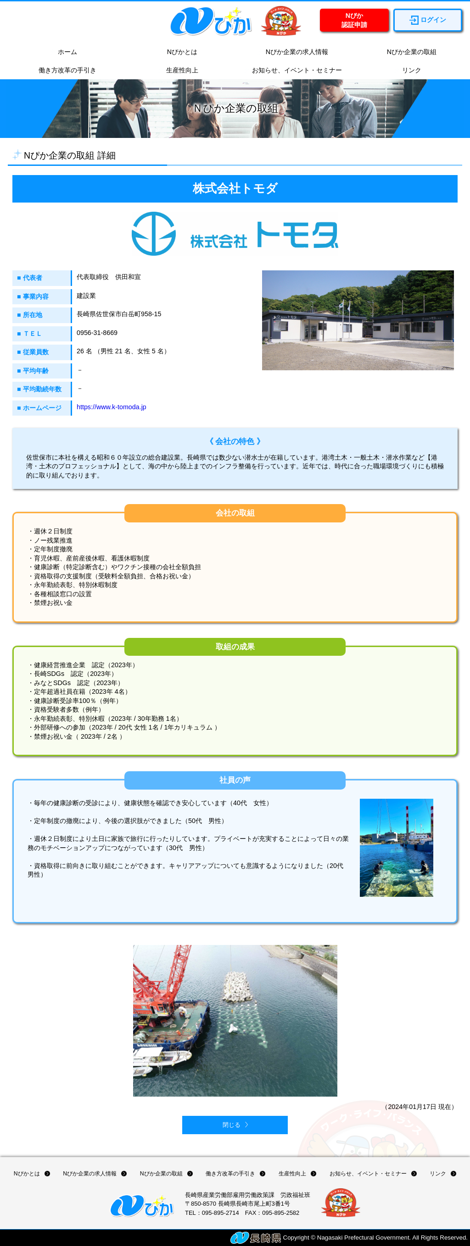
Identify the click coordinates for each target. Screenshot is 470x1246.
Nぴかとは (177, 52)
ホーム (63, 52)
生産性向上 (177, 70)
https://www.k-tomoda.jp (111, 407)
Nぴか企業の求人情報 (292, 52)
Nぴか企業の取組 (407, 52)
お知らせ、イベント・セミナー (292, 70)
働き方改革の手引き (62, 70)
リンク (407, 70)
